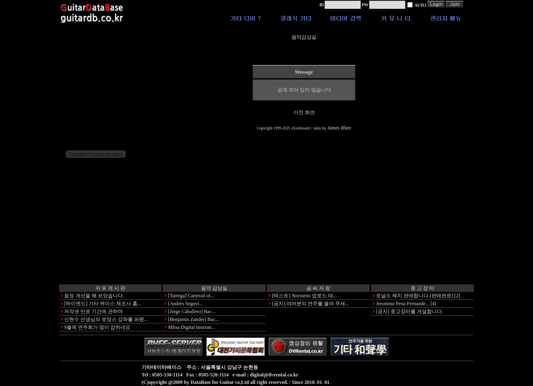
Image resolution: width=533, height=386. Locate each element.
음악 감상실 (214, 288)
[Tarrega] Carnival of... (191, 296)
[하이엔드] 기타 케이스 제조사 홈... (102, 303)
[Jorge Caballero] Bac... (191, 311)
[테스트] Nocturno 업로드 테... (304, 296)
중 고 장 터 (422, 288)
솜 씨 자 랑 (318, 288)
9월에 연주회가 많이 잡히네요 (97, 327)
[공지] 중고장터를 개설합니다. (409, 311)
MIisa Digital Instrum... (191, 327)
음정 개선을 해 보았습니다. (94, 296)
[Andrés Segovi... (185, 303)
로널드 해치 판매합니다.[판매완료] (414, 296)
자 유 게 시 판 (110, 288)
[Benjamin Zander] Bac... (193, 319)
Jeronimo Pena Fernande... (402, 303)
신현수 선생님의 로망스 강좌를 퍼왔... (106, 319)
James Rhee (339, 128)
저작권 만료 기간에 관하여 (93, 311)
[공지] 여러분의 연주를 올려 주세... (310, 303)
